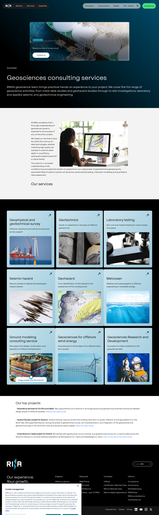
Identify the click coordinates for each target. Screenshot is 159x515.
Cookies (121, 509)
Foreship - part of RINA (89, 492)
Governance (103, 6)
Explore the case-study (56, 412)
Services (30, 6)
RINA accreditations (136, 496)
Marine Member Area (113, 489)
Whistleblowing (134, 489)
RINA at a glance (62, 482)
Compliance (133, 482)
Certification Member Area (115, 485)
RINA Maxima (85, 489)
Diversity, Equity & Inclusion (67, 489)
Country (143, 464)
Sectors (19, 6)
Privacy (129, 509)
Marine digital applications (115, 492)
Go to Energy (12, 68)
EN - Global (128, 6)
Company (89, 6)
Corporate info (110, 509)
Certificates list (134, 500)
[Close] (77, 494)
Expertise (43, 6)
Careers (58, 485)
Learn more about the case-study (117, 437)
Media (116, 6)
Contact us (149, 6)
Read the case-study (84, 426)
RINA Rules (132, 492)
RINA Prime (84, 482)
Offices (107, 482)
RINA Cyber (84, 485)
